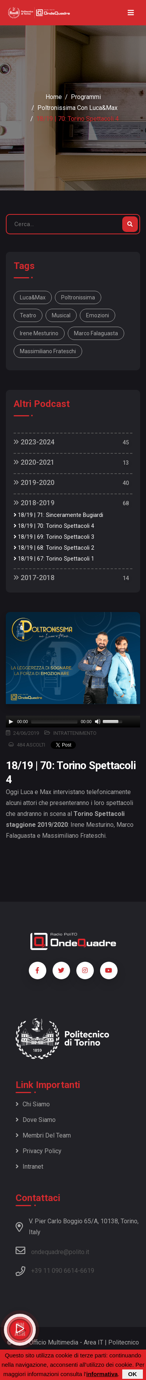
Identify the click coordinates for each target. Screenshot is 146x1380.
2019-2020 (34, 482)
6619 (87, 1270)
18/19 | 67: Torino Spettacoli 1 (54, 559)
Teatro (28, 315)
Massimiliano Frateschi (48, 351)
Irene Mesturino (39, 333)
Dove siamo (36, 1119)
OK (132, 1374)
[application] (73, 721)
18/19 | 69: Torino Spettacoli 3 (54, 537)
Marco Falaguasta (96, 333)
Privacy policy (39, 1151)
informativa (102, 1374)
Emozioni (97, 315)
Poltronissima (78, 297)
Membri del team (43, 1135)
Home (54, 97)
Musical (61, 315)
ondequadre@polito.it (52, 1251)
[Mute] (98, 721)
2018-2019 (34, 503)
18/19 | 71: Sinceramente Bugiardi (58, 515)
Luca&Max (33, 297)
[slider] (54, 722)
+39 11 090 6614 (54, 1270)
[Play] (11, 721)
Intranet (29, 1166)
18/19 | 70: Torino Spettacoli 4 (54, 526)
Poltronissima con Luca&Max (77, 107)
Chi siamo (33, 1104)
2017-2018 (34, 577)
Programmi (86, 97)
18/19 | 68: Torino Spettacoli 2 (54, 548)
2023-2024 (34, 442)
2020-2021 (34, 462)
